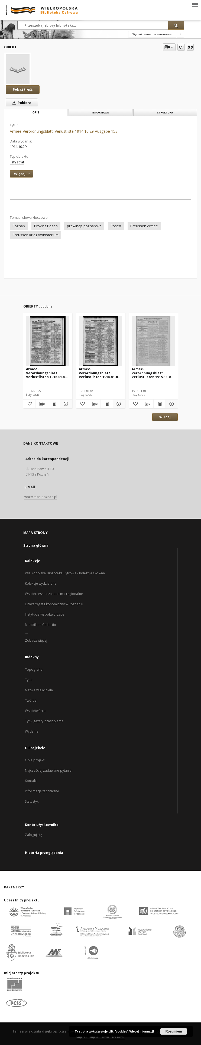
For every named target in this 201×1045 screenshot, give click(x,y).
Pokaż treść (23, 89)
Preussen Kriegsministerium (35, 235)
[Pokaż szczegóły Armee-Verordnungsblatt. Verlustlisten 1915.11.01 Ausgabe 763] (171, 403)
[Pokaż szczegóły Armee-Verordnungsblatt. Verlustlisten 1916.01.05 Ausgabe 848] (65, 403)
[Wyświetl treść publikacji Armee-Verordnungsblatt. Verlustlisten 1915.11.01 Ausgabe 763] (160, 403)
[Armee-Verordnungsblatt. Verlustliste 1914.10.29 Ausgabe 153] (18, 69)
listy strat (17, 162)
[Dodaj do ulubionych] (181, 47)
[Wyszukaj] (176, 25)
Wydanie (31, 731)
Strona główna (36, 545)
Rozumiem (174, 1031)
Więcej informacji (141, 1031)
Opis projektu (36, 760)
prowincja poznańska (84, 226)
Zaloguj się (33, 834)
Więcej (165, 417)
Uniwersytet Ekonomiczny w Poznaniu (54, 604)
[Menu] (195, 4)
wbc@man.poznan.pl (40, 497)
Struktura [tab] (165, 112)
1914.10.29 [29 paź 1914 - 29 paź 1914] (18, 146)
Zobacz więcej (36, 640)
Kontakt (31, 780)
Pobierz (20, 102)
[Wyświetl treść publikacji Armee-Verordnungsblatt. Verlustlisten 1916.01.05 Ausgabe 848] (54, 403)
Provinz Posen (46, 226)
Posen (116, 226)
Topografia (34, 669)
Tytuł (29, 679)
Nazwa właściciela (39, 690)
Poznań (18, 226)
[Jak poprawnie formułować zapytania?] (180, 34)
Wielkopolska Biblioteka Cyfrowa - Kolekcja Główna (65, 573)
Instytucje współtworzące (44, 614)
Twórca (31, 700)
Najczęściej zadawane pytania (48, 770)
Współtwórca (35, 710)
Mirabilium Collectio (40, 624)
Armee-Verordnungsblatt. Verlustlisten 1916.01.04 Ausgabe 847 (99, 373)
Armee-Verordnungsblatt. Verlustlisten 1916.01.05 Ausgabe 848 (46, 373)
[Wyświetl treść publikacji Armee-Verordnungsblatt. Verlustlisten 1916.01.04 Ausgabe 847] (107, 403)
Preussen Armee (144, 226)
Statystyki (32, 801)
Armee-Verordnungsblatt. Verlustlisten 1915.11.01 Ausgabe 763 (152, 373)
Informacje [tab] (100, 112)
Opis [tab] (36, 112)
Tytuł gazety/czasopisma (44, 721)
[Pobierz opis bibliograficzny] (41, 403)
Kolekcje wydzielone (40, 583)
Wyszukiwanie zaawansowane (152, 34)
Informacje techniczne (42, 791)
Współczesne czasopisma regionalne (54, 593)
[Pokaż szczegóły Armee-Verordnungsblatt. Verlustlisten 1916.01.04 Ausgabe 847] (118, 403)
